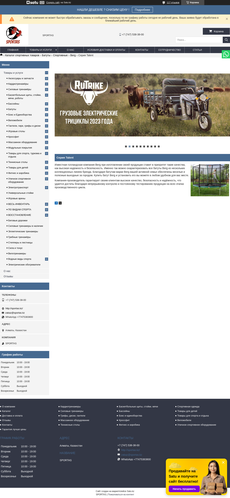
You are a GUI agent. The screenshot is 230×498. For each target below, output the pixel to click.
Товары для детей (18, 167)
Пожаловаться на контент (121, 494)
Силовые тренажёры (19, 89)
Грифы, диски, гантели (73, 415)
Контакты (141, 50)
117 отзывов (173, 2)
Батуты (46, 55)
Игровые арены (16, 198)
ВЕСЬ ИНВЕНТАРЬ (19, 204)
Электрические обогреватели (24, 264)
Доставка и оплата (12, 415)
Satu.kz (130, 491)
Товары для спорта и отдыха (193, 415)
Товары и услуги (41, 50)
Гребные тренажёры (19, 237)
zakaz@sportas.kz (15, 312)
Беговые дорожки (17, 220)
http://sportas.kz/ (14, 308)
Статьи (197, 50)
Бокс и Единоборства (20, 114)
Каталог (6, 411)
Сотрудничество (169, 50)
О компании (8, 406)
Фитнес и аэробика (18, 173)
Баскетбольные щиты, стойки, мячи (138, 406)
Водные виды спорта (19, 259)
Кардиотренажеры (71, 406)
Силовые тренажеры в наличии (25, 226)
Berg (73, 55)
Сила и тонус (15, 248)
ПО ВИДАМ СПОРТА (19, 209)
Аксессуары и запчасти (21, 78)
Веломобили (15, 120)
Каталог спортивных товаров (22, 55)
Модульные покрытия (20, 147)
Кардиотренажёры (18, 83)
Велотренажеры (17, 253)
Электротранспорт (18, 187)
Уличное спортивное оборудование (196, 424)
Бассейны (13, 103)
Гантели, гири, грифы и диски (24, 125)
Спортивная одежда (188, 406)
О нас (70, 50)
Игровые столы (16, 131)
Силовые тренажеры (72, 411)
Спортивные (60, 55)
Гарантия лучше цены (14, 429)
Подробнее (142, 9)
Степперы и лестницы (20, 242)
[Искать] (226, 40)
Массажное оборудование (22, 142)
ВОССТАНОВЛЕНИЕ (19, 215)
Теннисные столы (18, 162)
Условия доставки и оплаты (106, 50)
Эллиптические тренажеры (23, 231)
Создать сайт (53, 2)
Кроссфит (13, 136)
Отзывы (8, 276)
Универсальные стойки (21, 193)
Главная (12, 50)
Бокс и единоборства (130, 415)
